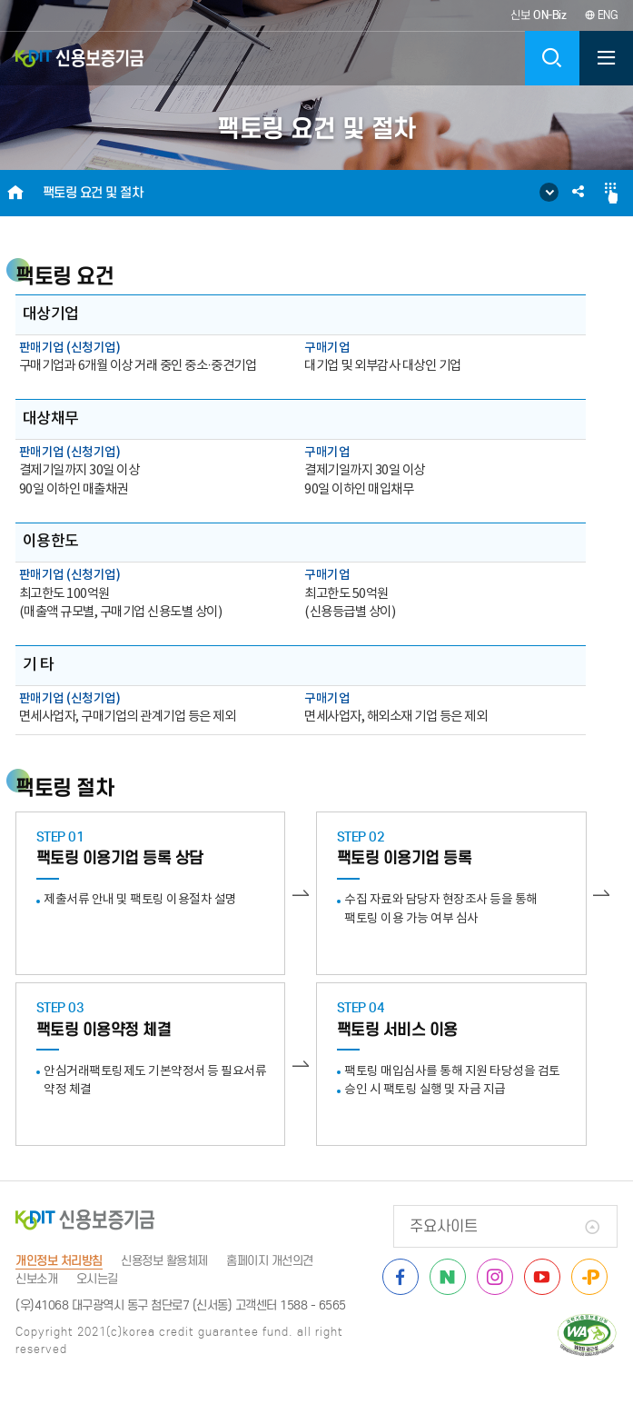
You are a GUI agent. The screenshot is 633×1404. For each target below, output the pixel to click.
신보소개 (36, 1279)
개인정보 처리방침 (59, 1261)
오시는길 (97, 1279)
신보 (538, 15)
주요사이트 (444, 1226)
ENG (601, 15)
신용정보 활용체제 (164, 1261)
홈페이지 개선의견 (269, 1261)
